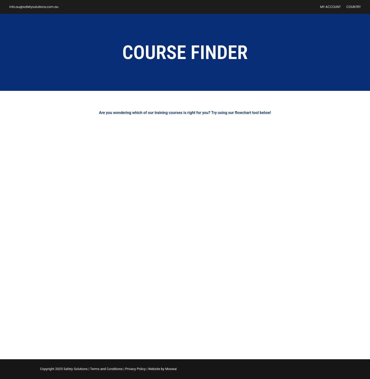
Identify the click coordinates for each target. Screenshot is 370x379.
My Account (330, 7)
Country (353, 7)
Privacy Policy (135, 369)
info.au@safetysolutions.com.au (33, 7)
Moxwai (171, 369)
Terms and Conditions (106, 369)
